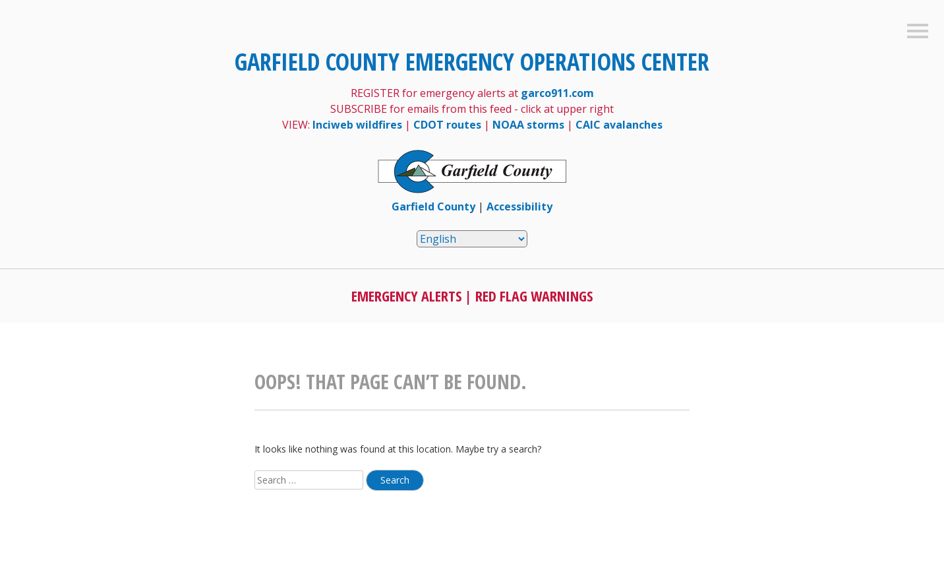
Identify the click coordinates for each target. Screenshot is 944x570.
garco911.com (557, 93)
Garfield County (433, 206)
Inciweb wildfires (357, 124)
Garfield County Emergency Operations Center (472, 62)
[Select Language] (472, 238)
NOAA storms (528, 124)
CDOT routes (447, 124)
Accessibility (519, 206)
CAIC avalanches (619, 124)
